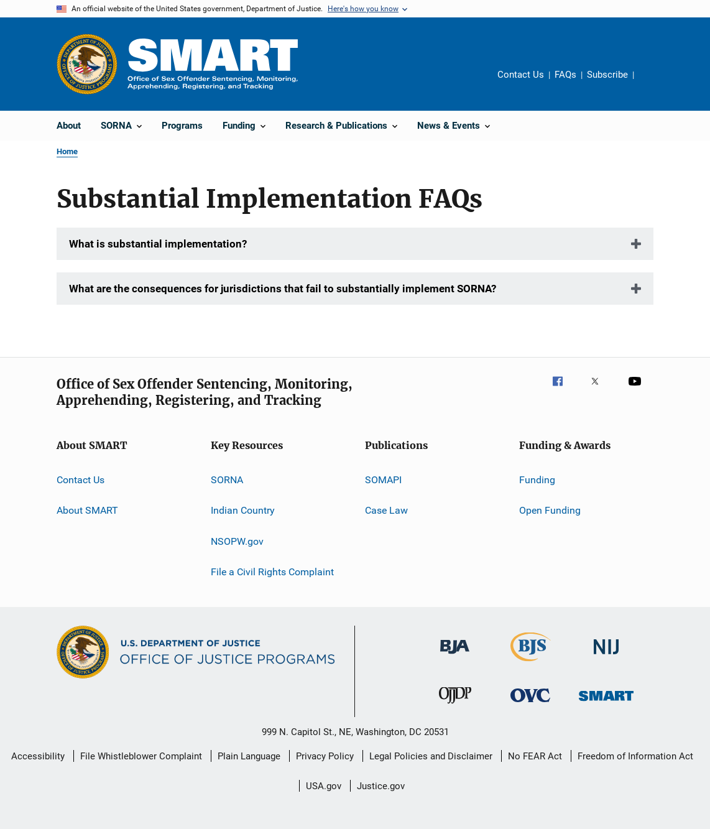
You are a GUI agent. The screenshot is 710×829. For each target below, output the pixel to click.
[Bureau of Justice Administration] (454, 656)
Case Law (386, 510)
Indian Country (243, 510)
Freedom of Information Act (635, 756)
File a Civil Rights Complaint (272, 572)
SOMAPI (383, 480)
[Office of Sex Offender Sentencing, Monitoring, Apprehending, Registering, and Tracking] (606, 703)
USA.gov (323, 786)
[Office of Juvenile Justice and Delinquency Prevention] (455, 705)
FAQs (565, 74)
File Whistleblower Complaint (141, 756)
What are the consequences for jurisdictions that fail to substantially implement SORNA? (282, 288)
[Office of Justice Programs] (87, 64)
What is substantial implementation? (158, 244)
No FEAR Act (535, 756)
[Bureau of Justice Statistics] (530, 663)
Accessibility (38, 756)
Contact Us (520, 74)
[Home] (212, 64)
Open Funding (550, 510)
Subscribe (607, 74)
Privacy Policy (325, 756)
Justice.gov (381, 786)
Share (653, 83)
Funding (537, 480)
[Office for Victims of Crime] (530, 704)
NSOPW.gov (237, 541)
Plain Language (249, 756)
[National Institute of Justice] (606, 656)
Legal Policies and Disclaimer (430, 756)
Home (67, 151)
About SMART (87, 510)
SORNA (227, 480)
